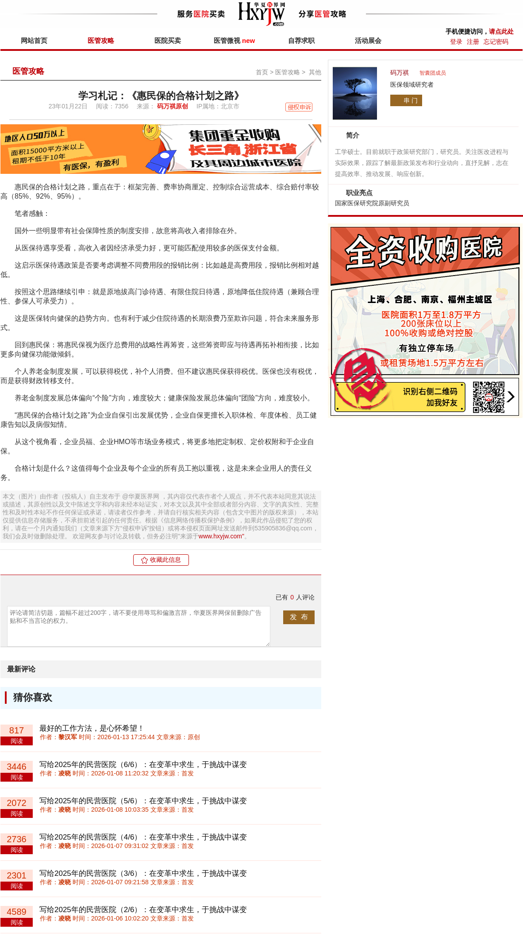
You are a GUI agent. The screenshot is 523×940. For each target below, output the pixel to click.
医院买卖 (167, 40)
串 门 (411, 100)
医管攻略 (101, 40)
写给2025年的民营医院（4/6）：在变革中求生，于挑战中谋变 (143, 837)
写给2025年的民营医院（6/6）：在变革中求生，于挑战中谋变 (143, 764)
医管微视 (234, 40)
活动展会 (368, 40)
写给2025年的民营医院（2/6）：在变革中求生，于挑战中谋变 (143, 909)
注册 (473, 41)
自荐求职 (301, 40)
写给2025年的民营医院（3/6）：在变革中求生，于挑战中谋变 (143, 873)
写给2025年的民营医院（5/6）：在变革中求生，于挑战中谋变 (143, 801)
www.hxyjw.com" (221, 536)
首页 (262, 72)
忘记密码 (496, 41)
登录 (456, 41)
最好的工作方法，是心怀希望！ (92, 728)
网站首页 (34, 40)
